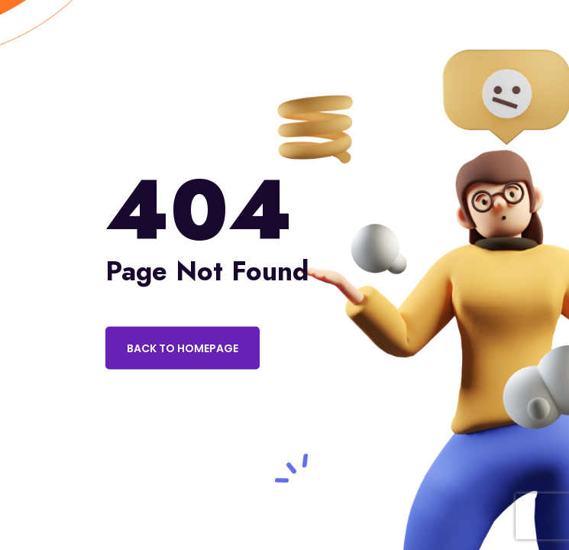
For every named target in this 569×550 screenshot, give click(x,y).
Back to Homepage (182, 348)
